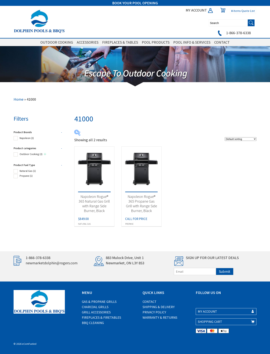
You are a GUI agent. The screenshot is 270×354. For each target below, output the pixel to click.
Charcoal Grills (95, 307)
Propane (26, 175)
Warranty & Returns (160, 317)
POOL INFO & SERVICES (191, 42)
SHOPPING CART (210, 321)
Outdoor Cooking (31, 154)
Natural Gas (28, 171)
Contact (149, 301)
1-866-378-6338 (234, 32)
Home (18, 99)
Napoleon (27, 138)
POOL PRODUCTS (156, 42)
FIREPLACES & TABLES (120, 42)
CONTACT (222, 42)
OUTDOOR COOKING (56, 42)
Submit (224, 271)
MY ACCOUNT (199, 10)
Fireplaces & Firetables (101, 317)
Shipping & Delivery (159, 307)
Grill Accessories (96, 312)
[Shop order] (240, 139)
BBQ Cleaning (93, 323)
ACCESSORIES (87, 42)
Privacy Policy (154, 312)
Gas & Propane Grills (99, 301)
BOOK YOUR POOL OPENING (135, 3)
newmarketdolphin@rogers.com (51, 263)
